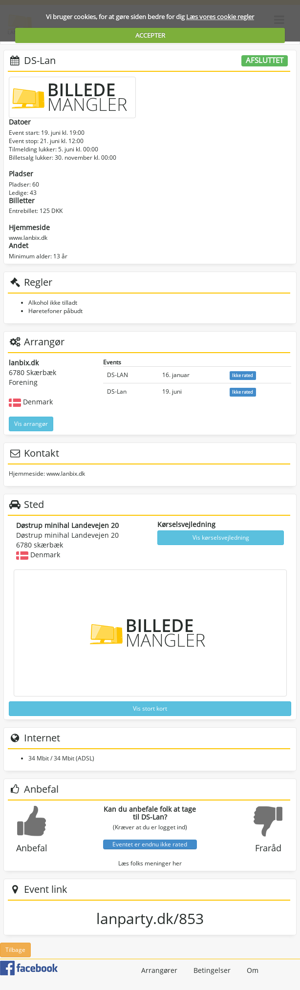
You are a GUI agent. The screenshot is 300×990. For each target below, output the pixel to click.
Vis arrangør (31, 424)
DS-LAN (117, 375)
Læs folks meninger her (150, 863)
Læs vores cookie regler (220, 16)
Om (252, 970)
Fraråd (268, 848)
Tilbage (15, 950)
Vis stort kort (150, 708)
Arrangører (159, 970)
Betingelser (212, 970)
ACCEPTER (150, 35)
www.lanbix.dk (28, 237)
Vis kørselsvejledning (221, 537)
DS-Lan (117, 391)
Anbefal (31, 848)
